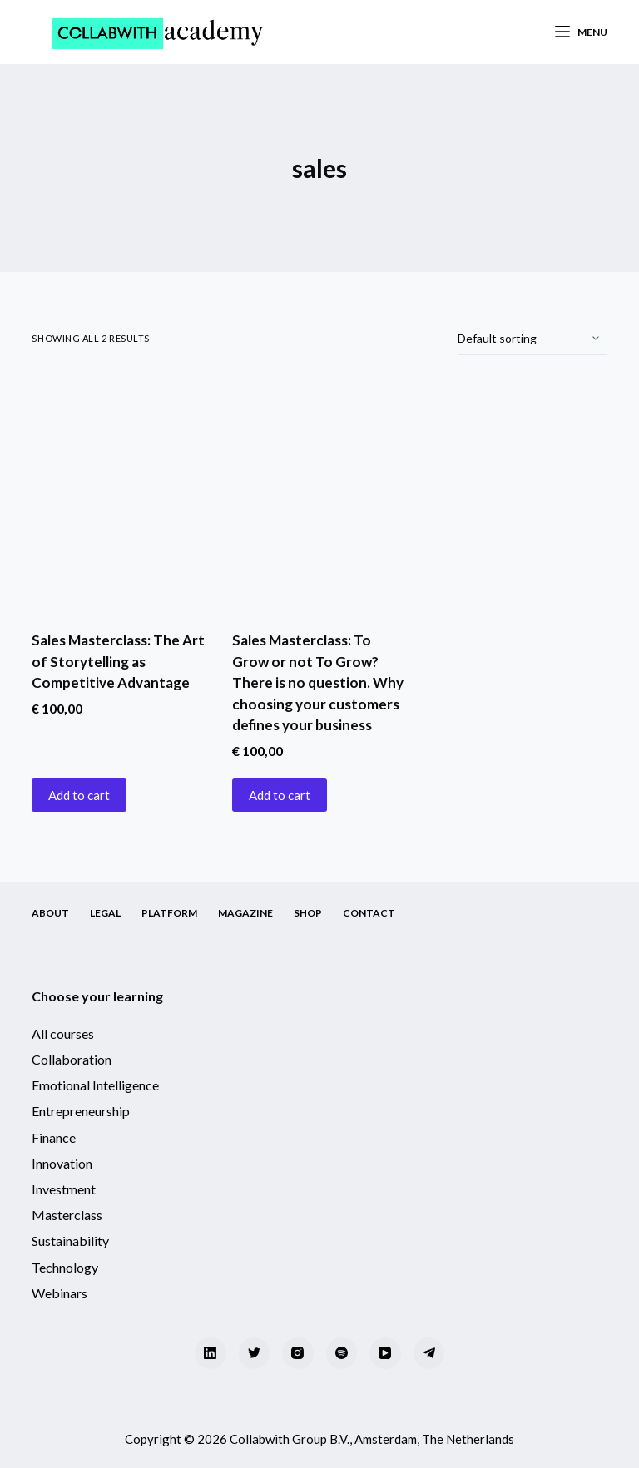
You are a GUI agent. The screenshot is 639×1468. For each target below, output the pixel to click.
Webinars (59, 1293)
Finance (54, 1137)
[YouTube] (385, 1353)
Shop (308, 913)
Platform (169, 913)
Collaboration (71, 1059)
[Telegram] (429, 1353)
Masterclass (67, 1215)
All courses (63, 1033)
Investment (64, 1189)
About (50, 913)
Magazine (245, 913)
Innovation (62, 1163)
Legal (105, 913)
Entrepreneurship (81, 1111)
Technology (65, 1267)
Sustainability (70, 1240)
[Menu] (581, 32)
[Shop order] (532, 338)
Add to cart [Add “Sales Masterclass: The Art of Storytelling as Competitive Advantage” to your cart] (79, 795)
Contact (369, 913)
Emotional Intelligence (95, 1085)
